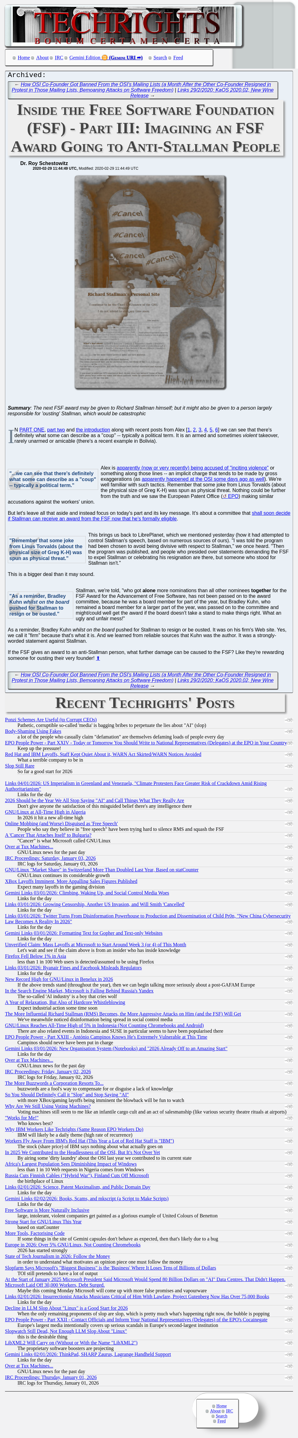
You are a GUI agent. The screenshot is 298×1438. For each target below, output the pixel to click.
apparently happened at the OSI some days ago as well (203, 480)
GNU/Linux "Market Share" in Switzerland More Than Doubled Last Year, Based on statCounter (102, 871)
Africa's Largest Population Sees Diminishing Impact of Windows (71, 1165)
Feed (178, 57)
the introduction (93, 431)
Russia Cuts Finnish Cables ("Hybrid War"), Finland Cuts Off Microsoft (77, 1177)
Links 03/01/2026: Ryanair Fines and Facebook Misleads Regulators (73, 969)
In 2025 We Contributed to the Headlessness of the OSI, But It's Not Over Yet (82, 1154)
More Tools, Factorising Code (35, 1234)
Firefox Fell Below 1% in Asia (35, 957)
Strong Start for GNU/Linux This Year (43, 1223)
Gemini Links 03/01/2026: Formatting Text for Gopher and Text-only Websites (83, 934)
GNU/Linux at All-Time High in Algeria (45, 813)
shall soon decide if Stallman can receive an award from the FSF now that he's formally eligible (149, 517)
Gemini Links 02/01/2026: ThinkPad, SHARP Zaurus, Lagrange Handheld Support (88, 1355)
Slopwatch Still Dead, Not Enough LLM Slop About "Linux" (66, 1332)
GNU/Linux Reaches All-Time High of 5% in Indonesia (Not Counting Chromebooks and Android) (104, 1027)
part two (56, 431)
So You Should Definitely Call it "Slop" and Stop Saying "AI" (67, 1096)
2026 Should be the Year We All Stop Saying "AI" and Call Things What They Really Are (94, 802)
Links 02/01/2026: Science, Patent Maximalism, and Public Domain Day (78, 1188)
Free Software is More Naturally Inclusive (47, 1211)
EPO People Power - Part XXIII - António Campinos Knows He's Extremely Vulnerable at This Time (106, 1038)
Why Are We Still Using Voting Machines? (48, 1107)
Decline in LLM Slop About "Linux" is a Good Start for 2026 (66, 1309)
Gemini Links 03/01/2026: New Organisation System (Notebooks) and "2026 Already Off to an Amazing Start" (116, 1050)
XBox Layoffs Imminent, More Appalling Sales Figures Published (71, 882)
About (42, 57)
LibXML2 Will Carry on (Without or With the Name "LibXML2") (71, 1344)
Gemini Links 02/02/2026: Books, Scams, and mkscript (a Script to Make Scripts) (87, 1200)
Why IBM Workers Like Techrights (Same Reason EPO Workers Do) (74, 1130)
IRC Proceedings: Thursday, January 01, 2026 (51, 1379)
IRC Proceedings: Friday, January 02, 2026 (48, 1073)
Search (160, 57)
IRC (59, 57)
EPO (233, 497)
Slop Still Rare (19, 767)
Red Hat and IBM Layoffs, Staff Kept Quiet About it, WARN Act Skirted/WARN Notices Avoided (103, 755)
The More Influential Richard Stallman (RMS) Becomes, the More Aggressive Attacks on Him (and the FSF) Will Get (123, 1015)
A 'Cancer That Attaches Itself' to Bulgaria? (48, 836)
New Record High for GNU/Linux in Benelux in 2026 (59, 980)
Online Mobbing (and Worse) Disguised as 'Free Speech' (61, 825)
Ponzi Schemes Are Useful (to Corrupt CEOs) (51, 721)
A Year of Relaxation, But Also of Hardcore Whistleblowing (65, 1004)
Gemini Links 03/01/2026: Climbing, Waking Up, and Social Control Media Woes (87, 894)
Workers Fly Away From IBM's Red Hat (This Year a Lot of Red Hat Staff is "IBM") (89, 1142)
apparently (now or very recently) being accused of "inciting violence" (193, 469)
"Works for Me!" (22, 1119)
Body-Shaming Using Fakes (33, 732)
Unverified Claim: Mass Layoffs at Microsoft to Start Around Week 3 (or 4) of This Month (95, 946)
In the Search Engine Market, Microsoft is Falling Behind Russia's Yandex (79, 992)
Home (24, 57)
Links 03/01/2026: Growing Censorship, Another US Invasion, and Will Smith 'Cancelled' (95, 906)
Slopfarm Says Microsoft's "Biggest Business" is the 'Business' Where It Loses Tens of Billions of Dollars (110, 1269)
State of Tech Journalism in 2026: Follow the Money (57, 1257)
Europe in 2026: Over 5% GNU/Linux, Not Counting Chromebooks (73, 1246)
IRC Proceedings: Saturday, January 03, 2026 (50, 859)
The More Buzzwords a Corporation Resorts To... (54, 1084)
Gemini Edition (85, 57)
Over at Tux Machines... (29, 848)
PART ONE (31, 431)
